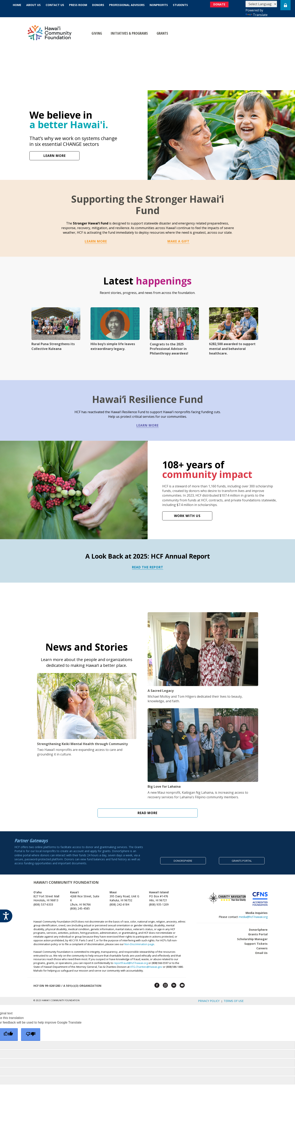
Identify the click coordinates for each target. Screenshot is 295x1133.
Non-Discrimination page (139, 941)
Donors (98, 5)
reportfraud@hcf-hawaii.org (131, 960)
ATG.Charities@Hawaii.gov (146, 964)
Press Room (78, 5)
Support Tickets (256, 941)
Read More (147, 814)
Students (180, 5)
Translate (257, 15)
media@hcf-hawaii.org (253, 914)
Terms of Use (236, 997)
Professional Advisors (127, 5)
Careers (262, 945)
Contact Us (55, 5)
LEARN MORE (54, 155)
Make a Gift (178, 241)
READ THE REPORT (147, 567)
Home (17, 5)
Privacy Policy (216, 997)
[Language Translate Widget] (261, 4)
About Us (33, 5)
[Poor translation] (30, 1030)
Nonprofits (159, 5)
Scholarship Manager (252, 936)
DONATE (225, 5)
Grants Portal (258, 932)
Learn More (96, 241)
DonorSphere (258, 927)
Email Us (261, 950)
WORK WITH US (187, 516)
